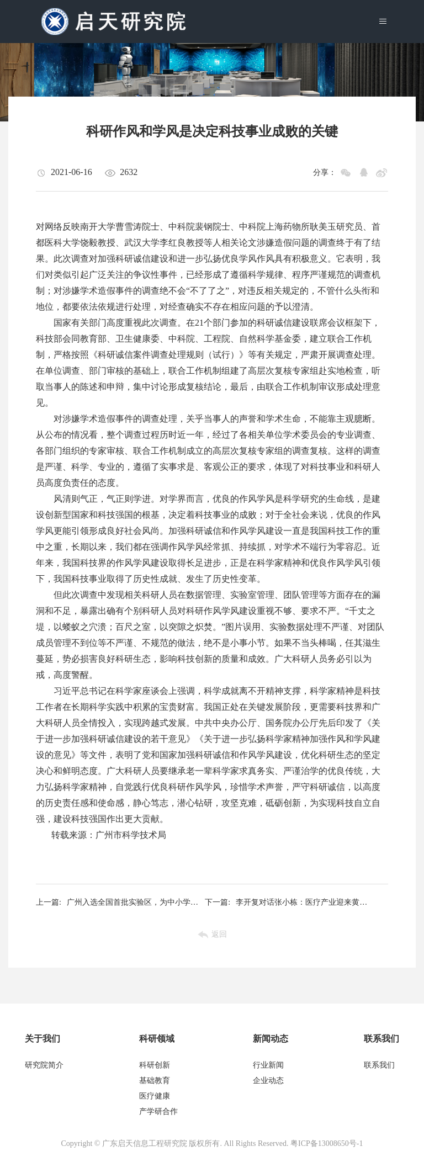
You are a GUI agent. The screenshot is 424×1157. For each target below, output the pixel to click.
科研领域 (156, 1038)
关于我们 (42, 1038)
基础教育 (154, 1080)
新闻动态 (270, 1038)
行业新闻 (268, 1065)
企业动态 (268, 1080)
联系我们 (381, 1038)
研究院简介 (44, 1065)
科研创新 (154, 1065)
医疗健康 (154, 1096)
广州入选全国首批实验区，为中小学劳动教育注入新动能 (120, 902)
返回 (219, 934)
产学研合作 (158, 1111)
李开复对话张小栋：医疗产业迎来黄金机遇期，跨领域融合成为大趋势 (289, 902)
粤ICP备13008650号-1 (326, 1143)
